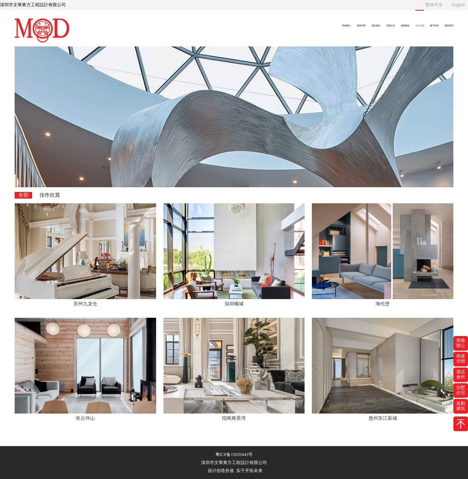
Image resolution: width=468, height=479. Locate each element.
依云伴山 (85, 418)
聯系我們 (449, 25)
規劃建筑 (405, 25)
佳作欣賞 (419, 25)
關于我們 (434, 25)
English (458, 4)
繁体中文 (434, 4)
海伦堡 (382, 303)
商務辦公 (346, 25)
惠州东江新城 (383, 418)
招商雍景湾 (234, 418)
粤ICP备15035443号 (234, 454)
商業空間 (361, 25)
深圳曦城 (234, 303)
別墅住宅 (390, 25)
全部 (23, 195)
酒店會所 (375, 25)
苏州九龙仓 (85, 303)
